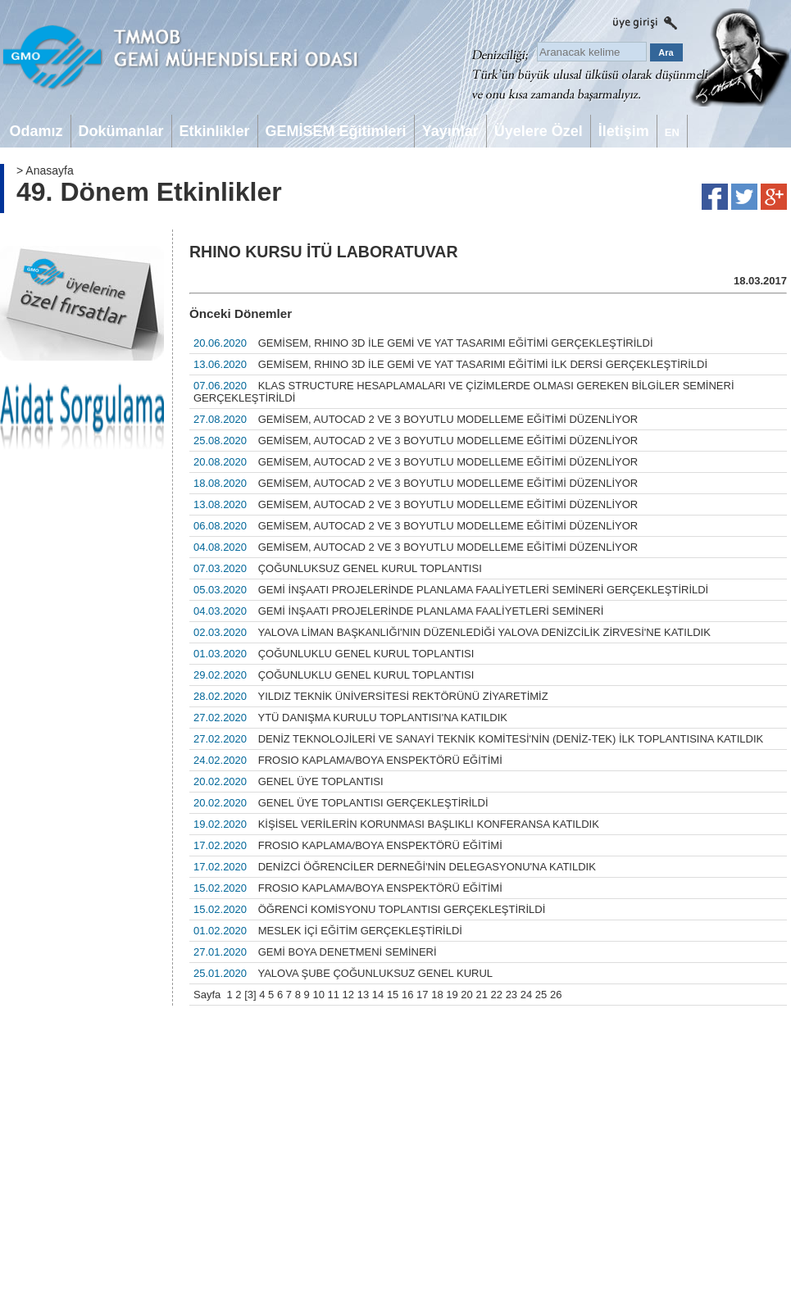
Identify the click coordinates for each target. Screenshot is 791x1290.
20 (466, 994)
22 (496, 994)
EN (672, 132)
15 (392, 994)
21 (481, 994)
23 (511, 994)
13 (363, 994)
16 (407, 994)
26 (555, 994)
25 (541, 994)
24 (526, 994)
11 (333, 994)
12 (348, 994)
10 (318, 994)
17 (422, 994)
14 (378, 994)
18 (437, 994)
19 (451, 994)
